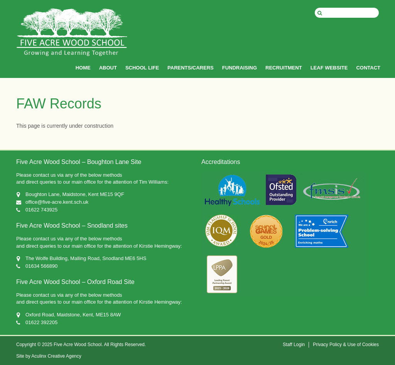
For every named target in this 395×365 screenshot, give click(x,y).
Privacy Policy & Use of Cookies (346, 344)
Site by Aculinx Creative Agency (48, 356)
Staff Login (294, 344)
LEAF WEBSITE (329, 68)
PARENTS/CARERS (190, 68)
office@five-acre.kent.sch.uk (56, 202)
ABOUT (108, 68)
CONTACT (368, 68)
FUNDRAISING (239, 68)
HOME (83, 68)
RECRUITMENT (283, 68)
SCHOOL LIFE (142, 68)
